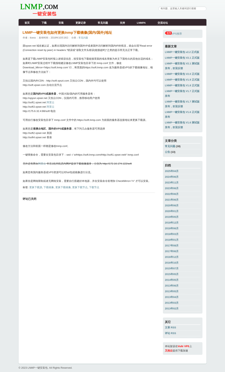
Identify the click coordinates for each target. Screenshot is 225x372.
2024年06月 (172, 176)
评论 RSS (170, 333)
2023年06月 (172, 188)
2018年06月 (172, 228)
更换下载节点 (80, 187)
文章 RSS (170, 327)
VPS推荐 (173, 33)
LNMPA (141, 22)
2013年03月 (172, 302)
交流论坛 (163, 22)
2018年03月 (172, 234)
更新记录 (81, 22)
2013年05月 (172, 291)
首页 (27, 22)
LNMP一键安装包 (38, 367)
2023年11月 (172, 182)
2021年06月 (172, 199)
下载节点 (94, 187)
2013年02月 (172, 308)
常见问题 (103, 22)
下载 (44, 22)
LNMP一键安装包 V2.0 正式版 (182, 73)
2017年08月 (172, 245)
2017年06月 (172, 251)
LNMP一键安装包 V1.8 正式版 (182, 85)
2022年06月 (172, 194)
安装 (61, 22)
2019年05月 (172, 216)
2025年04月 (172, 171)
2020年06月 (172, 205)
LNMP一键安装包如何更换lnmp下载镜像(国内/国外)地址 (67, 33)
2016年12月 (172, 257)
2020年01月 (172, 211)
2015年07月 (172, 268)
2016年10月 (172, 262)
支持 (122, 22)
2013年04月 (172, 297)
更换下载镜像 (63, 187)
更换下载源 (35, 187)
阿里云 (50, 102)
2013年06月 (172, 285)
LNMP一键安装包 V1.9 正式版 (182, 79)
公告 (167, 151)
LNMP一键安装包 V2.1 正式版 (182, 57)
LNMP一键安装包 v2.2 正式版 (182, 52)
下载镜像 (48, 187)
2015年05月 (172, 274)
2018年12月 (172, 222)
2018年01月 (172, 239)
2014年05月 (172, 279)
